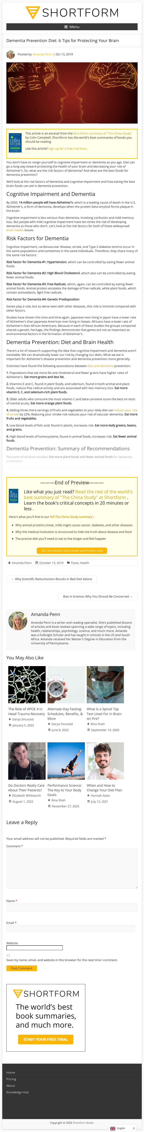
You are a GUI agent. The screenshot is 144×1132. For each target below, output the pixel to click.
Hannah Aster (100, 795)
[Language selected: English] (122, 1128)
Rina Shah (98, 724)
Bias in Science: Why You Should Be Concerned (98, 596)
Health (84, 563)
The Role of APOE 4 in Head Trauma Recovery (26, 711)
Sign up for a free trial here (67, 148)
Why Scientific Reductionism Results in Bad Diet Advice (51, 579)
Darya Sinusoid (23, 719)
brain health (15, 230)
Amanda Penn (42, 54)
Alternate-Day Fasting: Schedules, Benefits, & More (65, 714)
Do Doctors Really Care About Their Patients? (26, 787)
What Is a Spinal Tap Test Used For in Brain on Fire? (104, 714)
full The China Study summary (71, 517)
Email (11, 923)
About (10, 1086)
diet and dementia (101, 366)
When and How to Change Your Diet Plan (104, 787)
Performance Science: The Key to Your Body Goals (64, 790)
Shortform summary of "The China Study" (102, 133)
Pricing (11, 1079)
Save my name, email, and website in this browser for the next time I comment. (62, 960)
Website (12, 943)
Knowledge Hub (17, 1092)
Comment (14, 846)
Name (11, 901)
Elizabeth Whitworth (26, 795)
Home (10, 1072)
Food (74, 563)
